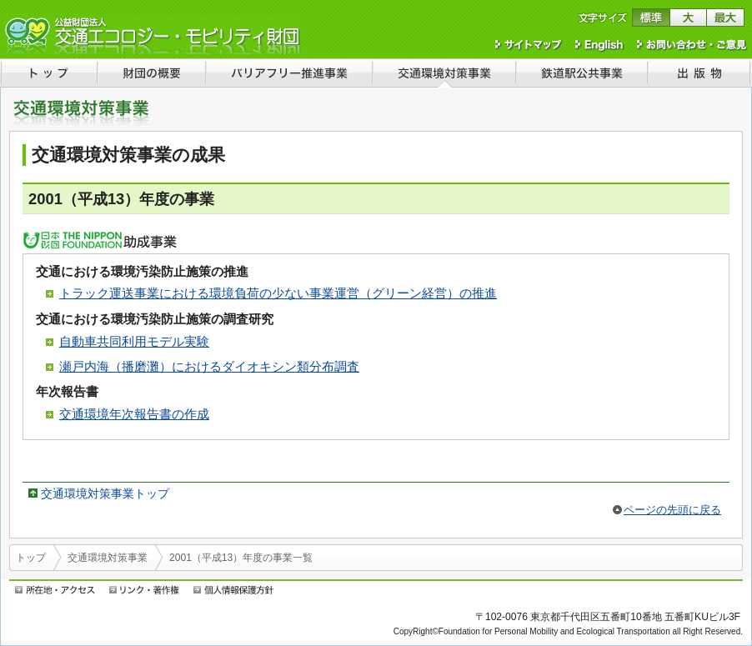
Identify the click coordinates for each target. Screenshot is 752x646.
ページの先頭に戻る (672, 509)
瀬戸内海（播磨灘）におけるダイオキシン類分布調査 (209, 366)
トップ (31, 557)
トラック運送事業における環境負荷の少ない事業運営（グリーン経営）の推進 (278, 293)
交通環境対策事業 (108, 557)
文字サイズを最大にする (725, 17)
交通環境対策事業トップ (105, 493)
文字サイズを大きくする (688, 17)
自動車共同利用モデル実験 (134, 341)
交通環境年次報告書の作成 (134, 414)
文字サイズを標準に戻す (650, 17)
